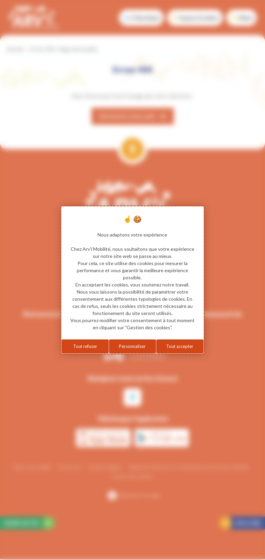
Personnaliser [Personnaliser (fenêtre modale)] (132, 346)
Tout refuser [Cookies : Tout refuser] (85, 346)
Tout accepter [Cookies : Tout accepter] (179, 346)
